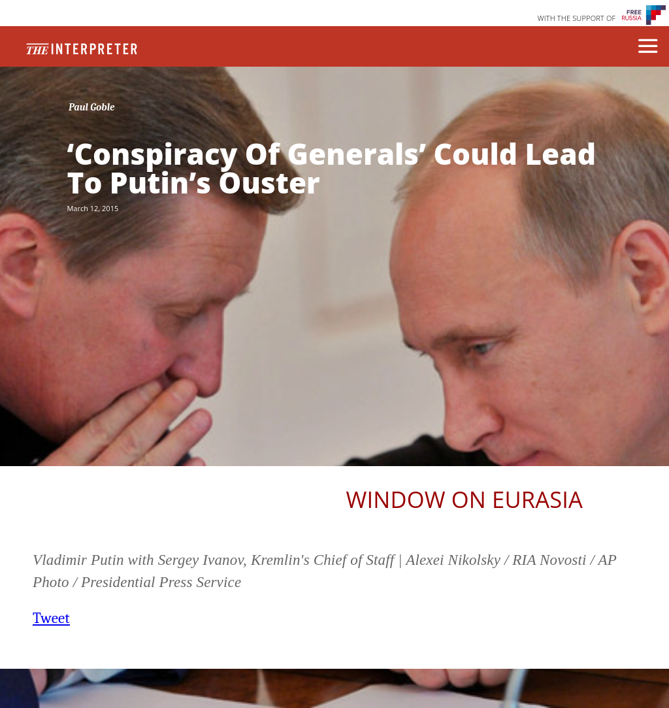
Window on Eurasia (464, 499)
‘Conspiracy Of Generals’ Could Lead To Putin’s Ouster (331, 168)
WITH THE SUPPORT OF (577, 18)
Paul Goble (92, 107)
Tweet (51, 618)
